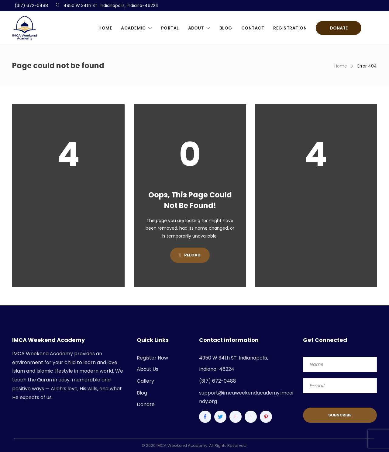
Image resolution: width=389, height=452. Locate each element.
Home (105, 28)
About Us (147, 369)
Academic (133, 28)
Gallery (145, 380)
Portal (170, 28)
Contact (252, 28)
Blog (225, 28)
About (196, 28)
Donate (339, 28)
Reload (190, 255)
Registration (290, 28)
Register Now (152, 357)
